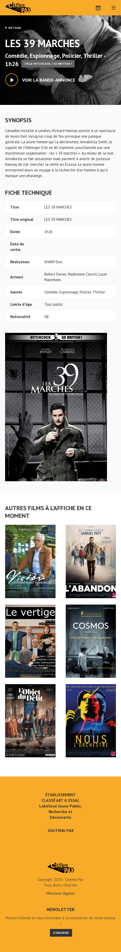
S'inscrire (61, 933)
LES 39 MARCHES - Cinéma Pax (60, 868)
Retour (13, 28)
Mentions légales (60, 893)
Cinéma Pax (26, 7)
